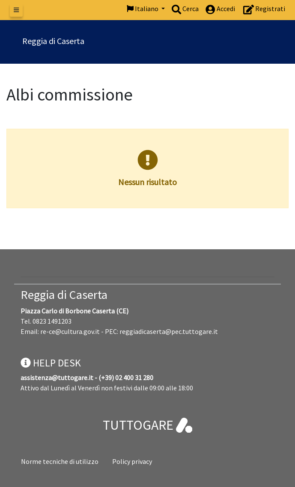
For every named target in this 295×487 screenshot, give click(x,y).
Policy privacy (132, 461)
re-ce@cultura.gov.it (70, 331)
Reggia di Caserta (64, 294)
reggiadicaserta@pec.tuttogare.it (168, 331)
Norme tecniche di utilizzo (59, 461)
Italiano (143, 8)
